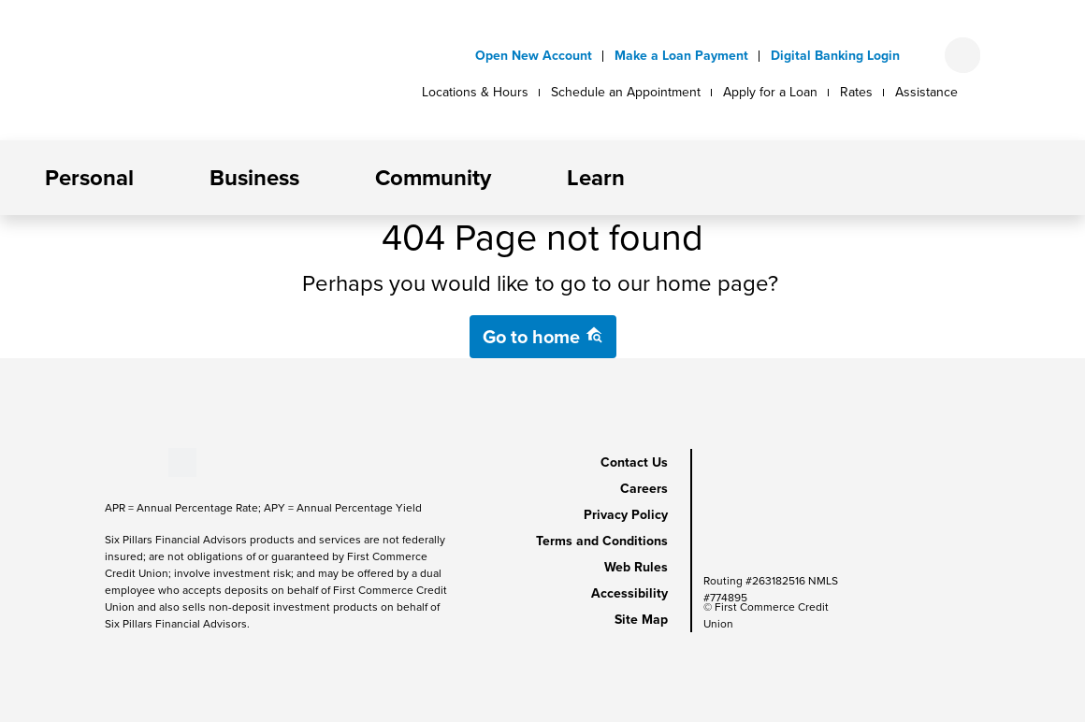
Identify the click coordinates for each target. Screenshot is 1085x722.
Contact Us (634, 462)
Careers (644, 488)
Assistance (926, 92)
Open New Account (533, 55)
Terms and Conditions (602, 541)
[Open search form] (962, 55)
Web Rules (636, 567)
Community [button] (433, 178)
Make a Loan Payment (681, 55)
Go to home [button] (543, 337)
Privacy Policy (626, 515)
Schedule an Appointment (626, 92)
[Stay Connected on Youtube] (121, 461)
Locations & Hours (475, 92)
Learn (596, 178)
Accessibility (629, 593)
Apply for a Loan (770, 92)
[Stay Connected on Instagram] (152, 461)
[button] (149, 177)
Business (254, 178)
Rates (856, 92)
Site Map (641, 619)
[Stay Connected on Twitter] (182, 461)
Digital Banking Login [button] (835, 55)
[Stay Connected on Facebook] (105, 461)
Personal (89, 178)
